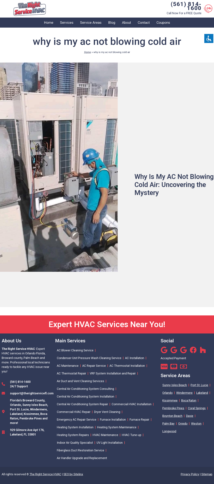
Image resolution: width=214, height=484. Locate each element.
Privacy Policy (190, 474)
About (126, 23)
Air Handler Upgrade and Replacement (82, 458)
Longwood (169, 431)
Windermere (184, 393)
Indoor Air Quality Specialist (75, 442)
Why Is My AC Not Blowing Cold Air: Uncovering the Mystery (174, 185)
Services (66, 23)
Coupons (163, 23)
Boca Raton (188, 400)
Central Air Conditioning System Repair (82, 404)
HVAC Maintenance (105, 435)
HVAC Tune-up (131, 435)
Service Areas (90, 23)
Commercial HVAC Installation (131, 404)
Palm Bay (168, 423)
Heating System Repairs (73, 435)
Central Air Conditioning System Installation (85, 396)
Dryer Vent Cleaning (107, 412)
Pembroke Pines (173, 408)
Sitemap (206, 474)
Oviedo (182, 423)
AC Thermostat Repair (71, 373)
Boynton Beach (172, 416)
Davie (189, 416)
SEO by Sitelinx (73, 474)
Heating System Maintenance (116, 427)
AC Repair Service (94, 365)
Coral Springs (197, 408)
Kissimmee (170, 400)
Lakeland (202, 393)
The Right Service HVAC (45, 474)
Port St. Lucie (199, 385)
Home (48, 23)
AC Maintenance (68, 365)
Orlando (167, 393)
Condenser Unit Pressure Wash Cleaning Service (89, 358)
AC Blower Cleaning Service (75, 350)
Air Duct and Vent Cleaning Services (80, 381)
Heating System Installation (75, 427)
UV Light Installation (110, 442)
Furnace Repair (139, 419)
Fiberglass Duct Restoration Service (80, 450)
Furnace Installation (113, 419)
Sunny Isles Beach (174, 385)
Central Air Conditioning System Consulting (85, 389)
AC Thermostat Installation (127, 365)
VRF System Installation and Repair (113, 373)
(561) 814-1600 (186, 6)
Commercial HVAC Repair (73, 412)
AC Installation (134, 358)
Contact (144, 23)
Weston (196, 423)
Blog (111, 23)
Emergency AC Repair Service (76, 419)
